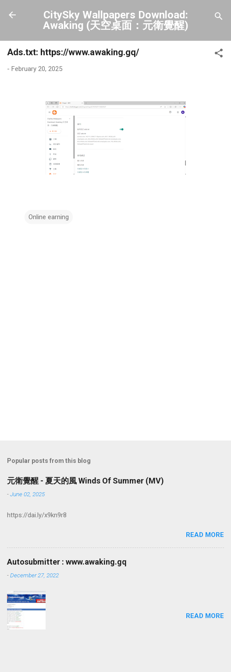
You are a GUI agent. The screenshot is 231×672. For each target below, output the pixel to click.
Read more (205, 535)
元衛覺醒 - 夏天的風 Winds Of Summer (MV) (85, 480)
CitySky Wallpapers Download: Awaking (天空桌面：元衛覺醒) (115, 20)
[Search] (218, 17)
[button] (218, 54)
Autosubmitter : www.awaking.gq (67, 561)
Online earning (48, 217)
